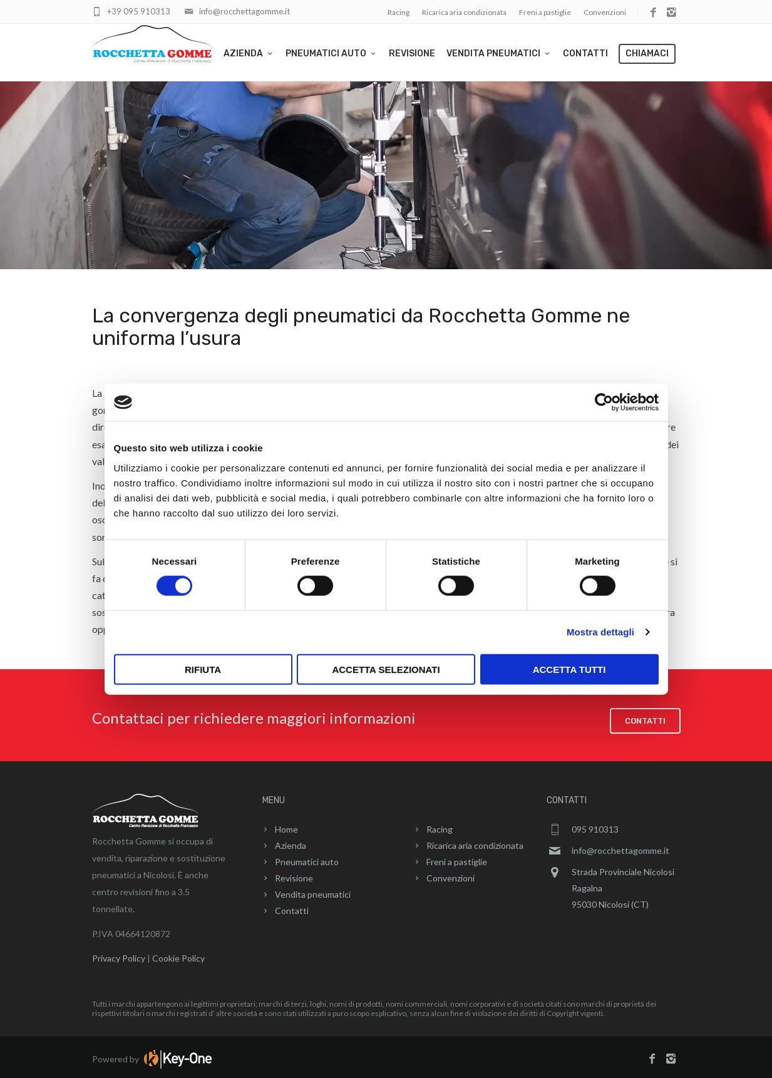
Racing (398, 12)
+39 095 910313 (138, 11)
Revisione (412, 53)
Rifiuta (203, 669)
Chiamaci (647, 53)
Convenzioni (605, 12)
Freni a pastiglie (545, 12)
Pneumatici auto (332, 53)
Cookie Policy (178, 953)
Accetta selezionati (386, 669)
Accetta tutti (569, 669)
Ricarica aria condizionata (464, 12)
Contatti (585, 53)
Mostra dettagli (600, 632)
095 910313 (595, 824)
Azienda (249, 53)
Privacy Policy (118, 953)
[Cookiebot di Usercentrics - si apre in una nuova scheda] (604, 402)
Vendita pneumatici (499, 53)
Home (286, 824)
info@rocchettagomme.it (244, 11)
